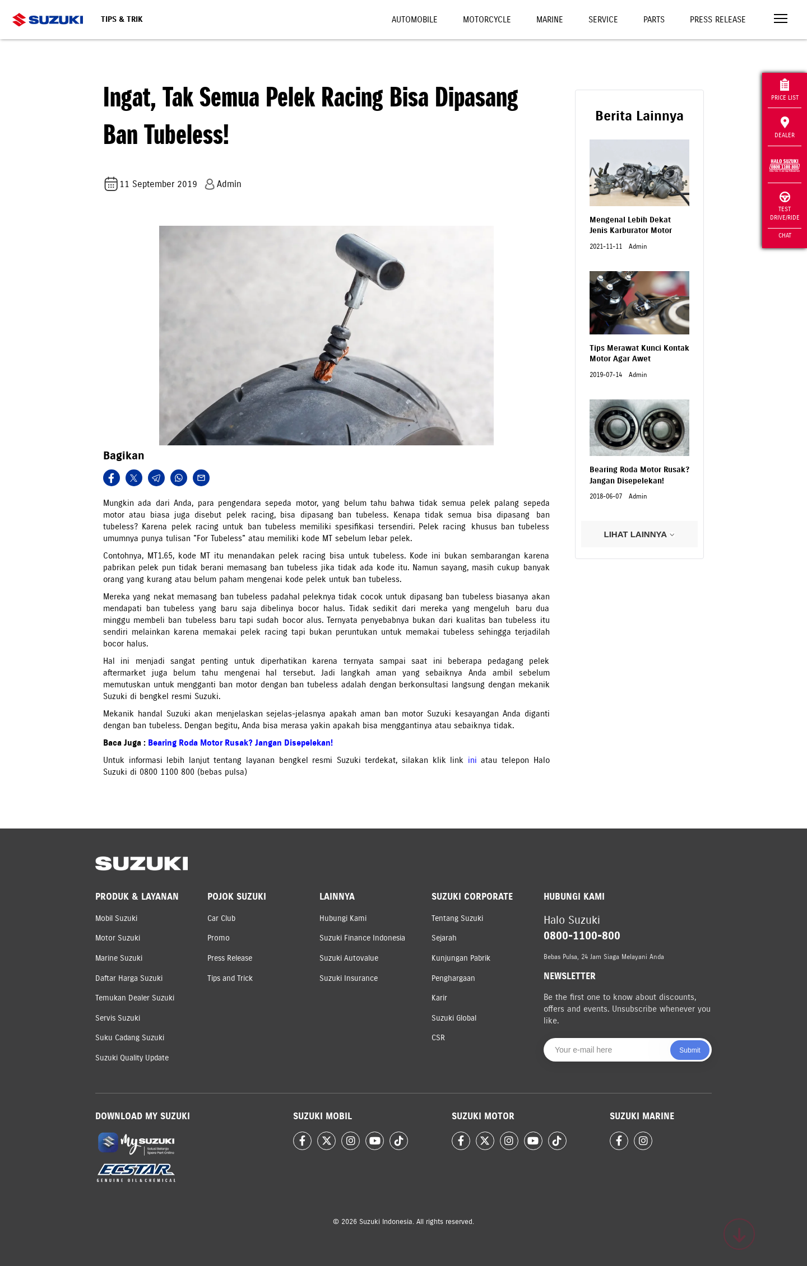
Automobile (415, 20)
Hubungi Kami (343, 918)
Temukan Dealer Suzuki (134, 998)
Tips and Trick (230, 978)
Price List (785, 89)
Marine (549, 20)
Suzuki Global (454, 1018)
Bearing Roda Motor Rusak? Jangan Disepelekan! (240, 743)
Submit (689, 1050)
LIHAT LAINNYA (639, 534)
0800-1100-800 (582, 936)
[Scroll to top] (739, 1234)
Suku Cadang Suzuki (129, 1037)
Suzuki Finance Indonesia (362, 938)
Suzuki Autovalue (348, 958)
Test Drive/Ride (785, 206)
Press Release (718, 20)
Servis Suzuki (117, 1018)
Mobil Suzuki (116, 918)
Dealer (784, 128)
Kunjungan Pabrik (461, 958)
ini (474, 760)
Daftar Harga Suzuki (129, 978)
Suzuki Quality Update (132, 1058)
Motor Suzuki (117, 938)
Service (603, 20)
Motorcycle (487, 20)
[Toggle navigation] (780, 19)
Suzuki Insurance (348, 978)
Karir (439, 998)
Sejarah (444, 938)
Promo (218, 938)
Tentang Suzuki (457, 918)
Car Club (221, 918)
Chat (784, 235)
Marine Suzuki (118, 958)
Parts (654, 20)
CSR (438, 1037)
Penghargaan (453, 978)
